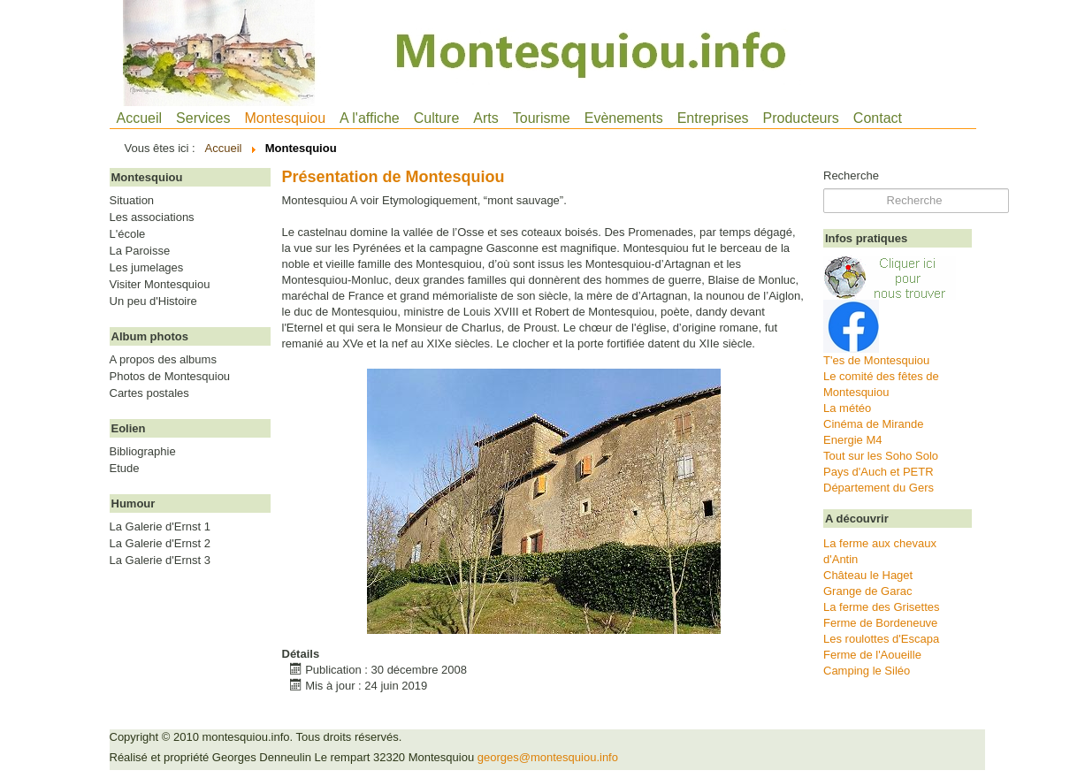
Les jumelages (147, 268)
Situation (132, 200)
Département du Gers (878, 487)
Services (203, 118)
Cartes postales (149, 393)
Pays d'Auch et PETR (878, 471)
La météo (847, 408)
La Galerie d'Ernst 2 (160, 544)
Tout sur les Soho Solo (880, 455)
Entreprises (713, 118)
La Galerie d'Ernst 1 (160, 527)
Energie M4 (852, 439)
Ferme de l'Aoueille (872, 654)
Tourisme (541, 118)
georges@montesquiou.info (548, 757)
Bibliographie (143, 452)
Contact (877, 118)
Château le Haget (868, 575)
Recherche (851, 175)
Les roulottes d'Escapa (881, 638)
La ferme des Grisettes (881, 607)
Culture (437, 118)
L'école (128, 234)
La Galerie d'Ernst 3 (160, 560)
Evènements (624, 118)
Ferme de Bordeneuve (880, 622)
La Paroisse (140, 251)
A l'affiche (370, 118)
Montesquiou (284, 118)
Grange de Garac (867, 591)
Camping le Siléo (866, 670)
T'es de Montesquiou (876, 360)
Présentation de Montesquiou (393, 177)
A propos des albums (163, 360)
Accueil (140, 118)
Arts (485, 118)
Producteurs (801, 118)
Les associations (152, 217)
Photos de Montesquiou (170, 376)
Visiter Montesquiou (160, 284)
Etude (125, 468)
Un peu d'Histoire (153, 301)
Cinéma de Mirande (873, 424)
